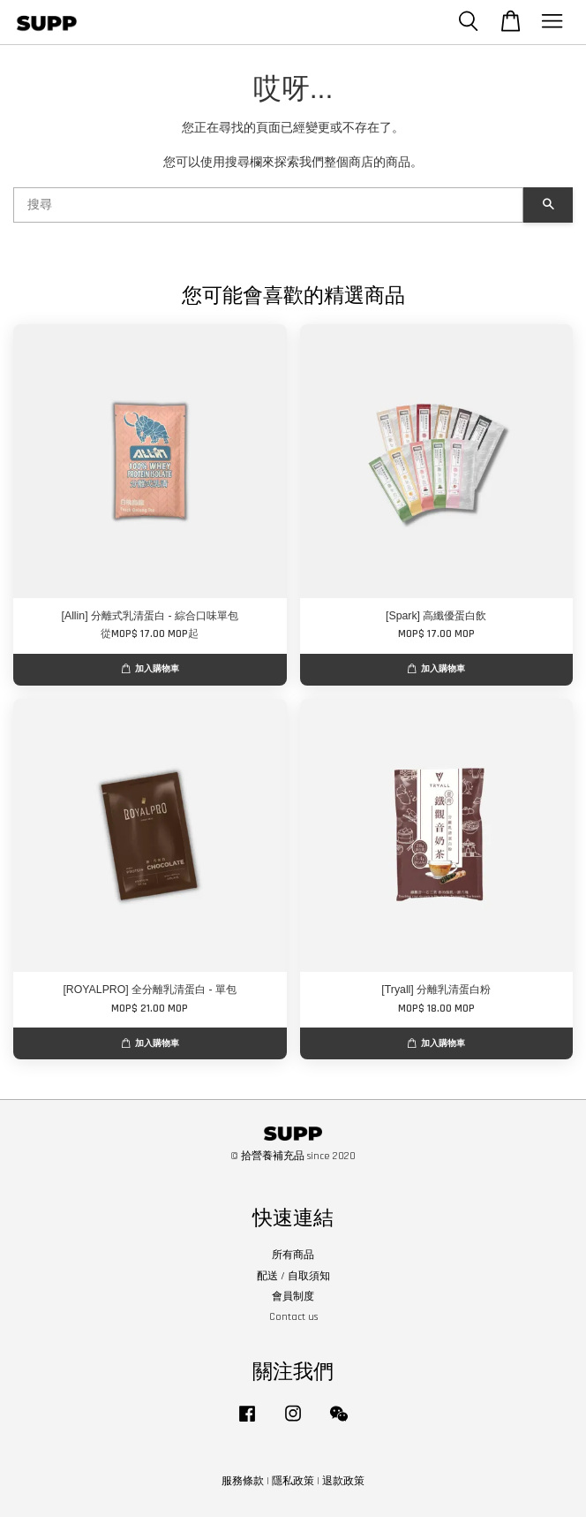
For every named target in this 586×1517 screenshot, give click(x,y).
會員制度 (293, 1296)
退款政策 (343, 1481)
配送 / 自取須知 (293, 1276)
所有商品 (293, 1255)
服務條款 (243, 1481)
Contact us (293, 1317)
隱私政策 (293, 1481)
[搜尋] (268, 205)
